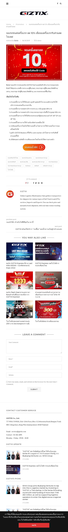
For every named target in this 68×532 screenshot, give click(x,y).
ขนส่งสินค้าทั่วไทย (13, 158)
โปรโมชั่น (10, 170)
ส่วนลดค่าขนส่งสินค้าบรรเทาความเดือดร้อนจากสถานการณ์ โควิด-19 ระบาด (47, 294)
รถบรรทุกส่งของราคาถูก (14, 166)
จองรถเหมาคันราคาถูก (38, 162)
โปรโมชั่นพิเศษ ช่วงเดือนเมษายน (47, 321)
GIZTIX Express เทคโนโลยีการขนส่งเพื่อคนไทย (40, 466)
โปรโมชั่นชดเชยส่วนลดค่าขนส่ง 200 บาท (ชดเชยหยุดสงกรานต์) (18, 322)
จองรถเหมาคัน (24, 162)
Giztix (16, 40)
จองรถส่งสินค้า (12, 162)
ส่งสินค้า (36, 166)
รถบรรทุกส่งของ (53, 162)
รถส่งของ (27, 166)
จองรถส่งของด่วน (27, 158)
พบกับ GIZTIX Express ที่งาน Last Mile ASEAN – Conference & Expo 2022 (19, 265)
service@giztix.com (19, 431)
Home (8, 24)
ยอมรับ (34, 525)
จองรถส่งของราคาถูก (41, 158)
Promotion (20, 24)
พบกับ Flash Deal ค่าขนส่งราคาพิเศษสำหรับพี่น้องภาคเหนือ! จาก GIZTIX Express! (18, 294)
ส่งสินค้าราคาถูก (47, 166)
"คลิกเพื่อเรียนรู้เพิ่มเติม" (42, 520)
